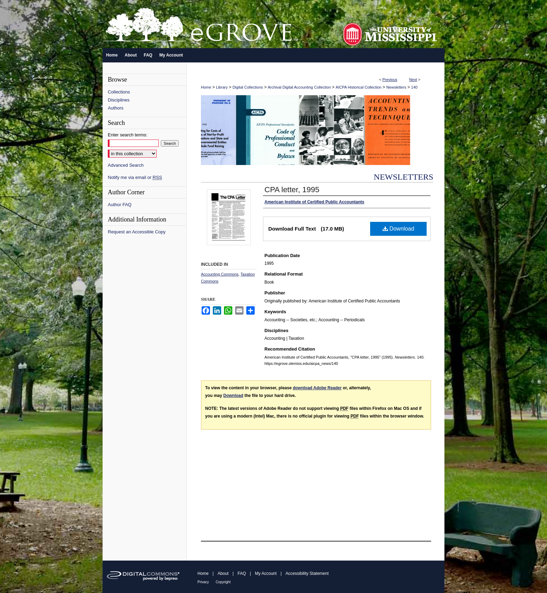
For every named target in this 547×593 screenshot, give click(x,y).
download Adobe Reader (317, 387)
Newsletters (396, 87)
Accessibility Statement (307, 573)
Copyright (223, 582)
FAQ (242, 573)
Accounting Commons (220, 274)
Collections (119, 92)
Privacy (203, 582)
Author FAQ (120, 204)
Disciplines (118, 100)
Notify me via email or (135, 177)
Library (222, 87)
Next (413, 79)
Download (398, 229)
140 (414, 87)
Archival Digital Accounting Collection (299, 87)
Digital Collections (247, 87)
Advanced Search (126, 165)
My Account (266, 573)
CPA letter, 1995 (291, 189)
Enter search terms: (127, 134)
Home (206, 87)
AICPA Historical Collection (358, 87)
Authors (115, 108)
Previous (389, 79)
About (223, 573)
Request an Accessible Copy (136, 231)
